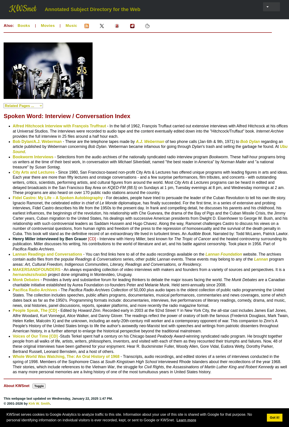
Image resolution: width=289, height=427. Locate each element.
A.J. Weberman (150, 141)
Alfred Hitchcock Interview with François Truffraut (59, 126)
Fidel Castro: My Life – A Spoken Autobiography (58, 198)
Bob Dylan (250, 141)
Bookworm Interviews (33, 157)
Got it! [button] (274, 417)
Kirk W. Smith (39, 403)
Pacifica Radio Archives (35, 290)
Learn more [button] (186, 420)
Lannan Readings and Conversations (47, 254)
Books (24, 25)
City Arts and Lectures (34, 172)
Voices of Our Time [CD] (35, 336)
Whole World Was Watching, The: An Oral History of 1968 (66, 356)
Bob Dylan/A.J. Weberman (37, 141)
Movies (48, 25)
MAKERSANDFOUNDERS (36, 269)
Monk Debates (26, 280)
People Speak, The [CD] (35, 310)
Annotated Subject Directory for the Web (92, 9)
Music (71, 25)
